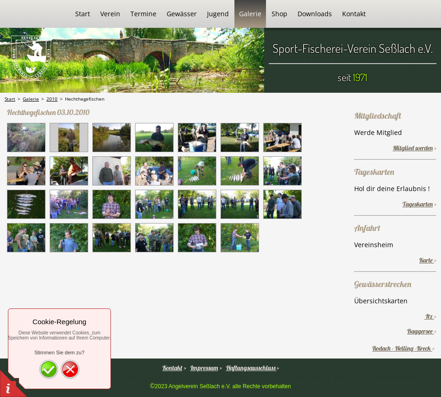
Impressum (204, 368)
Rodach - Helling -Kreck (402, 348)
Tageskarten (417, 204)
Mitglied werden (413, 148)
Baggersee (420, 331)
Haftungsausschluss (251, 368)
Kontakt (172, 368)
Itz (429, 316)
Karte (426, 260)
